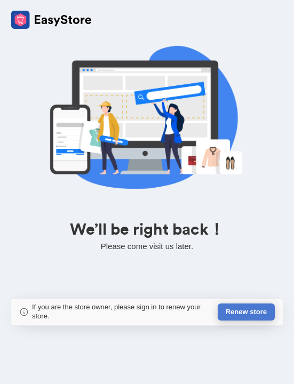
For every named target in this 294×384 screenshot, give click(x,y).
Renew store (246, 312)
